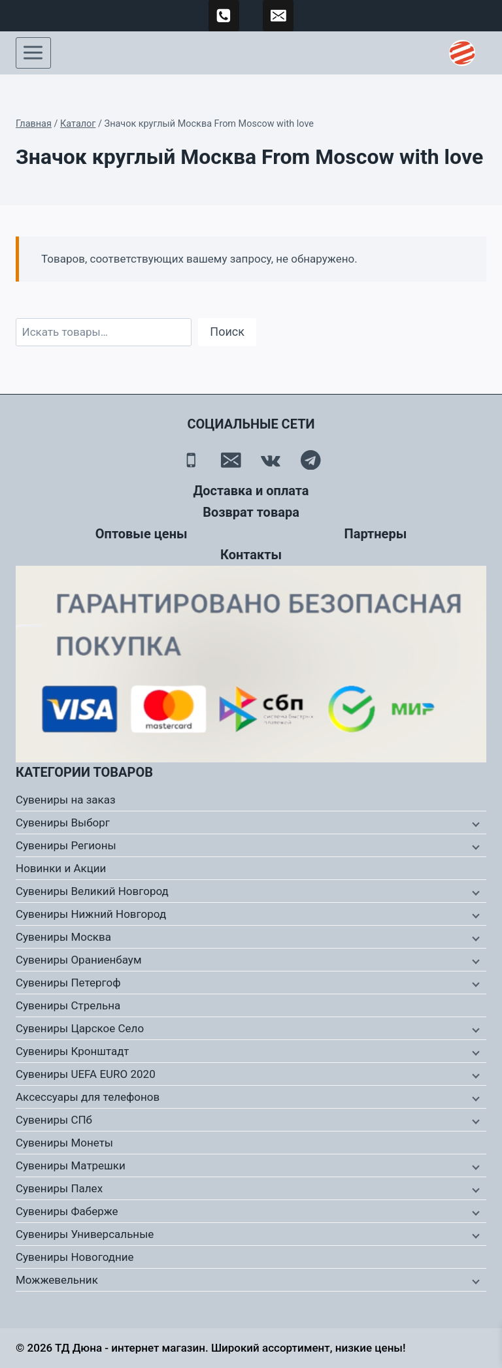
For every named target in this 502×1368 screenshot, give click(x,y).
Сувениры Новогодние (75, 1256)
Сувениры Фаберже (67, 1211)
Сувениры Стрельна (68, 1005)
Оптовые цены (141, 534)
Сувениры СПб (54, 1119)
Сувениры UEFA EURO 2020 (86, 1074)
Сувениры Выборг (63, 822)
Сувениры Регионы (66, 845)
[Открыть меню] (33, 53)
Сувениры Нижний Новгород (91, 913)
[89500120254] (224, 15)
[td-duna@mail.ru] (278, 15)
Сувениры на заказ (66, 799)
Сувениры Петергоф (68, 982)
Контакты (251, 554)
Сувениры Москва (63, 936)
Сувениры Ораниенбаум (79, 959)
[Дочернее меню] (474, 823)
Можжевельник (57, 1279)
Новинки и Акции (61, 868)
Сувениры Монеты (64, 1142)
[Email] (231, 460)
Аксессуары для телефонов (87, 1096)
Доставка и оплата (251, 490)
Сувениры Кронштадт (72, 1051)
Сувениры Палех (59, 1188)
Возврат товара (251, 512)
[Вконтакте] (271, 460)
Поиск (227, 331)
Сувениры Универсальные (85, 1234)
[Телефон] (191, 460)
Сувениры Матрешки (71, 1165)
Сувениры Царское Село (80, 1028)
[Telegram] (311, 460)
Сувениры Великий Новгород (92, 891)
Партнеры (375, 534)
